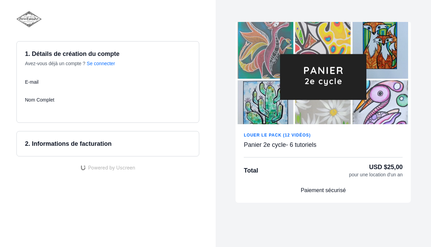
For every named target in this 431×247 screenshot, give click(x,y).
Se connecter (101, 63)
